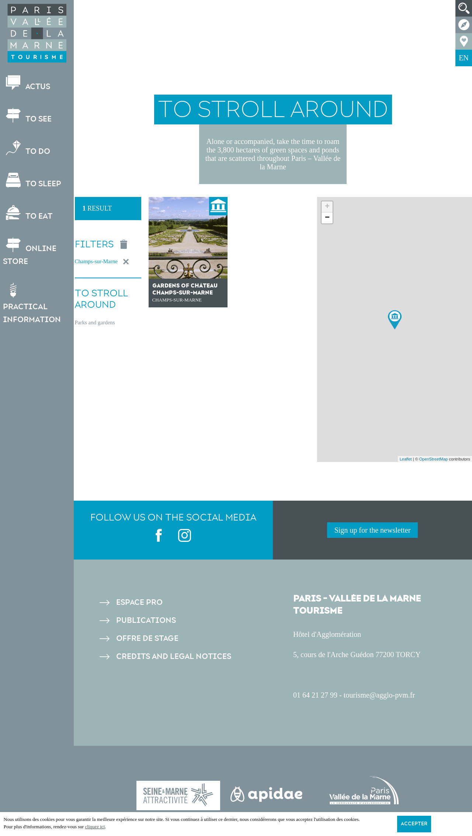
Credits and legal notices (173, 656)
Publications (146, 620)
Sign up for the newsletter (372, 530)
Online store (30, 251)
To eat (28, 213)
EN (464, 58)
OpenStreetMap (433, 459)
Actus (27, 83)
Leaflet (406, 459)
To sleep (33, 180)
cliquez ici (95, 826)
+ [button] (327, 206)
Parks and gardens (95, 322)
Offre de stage (147, 638)
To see (28, 116)
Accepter (414, 824)
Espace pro (139, 602)
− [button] (327, 217)
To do (27, 148)
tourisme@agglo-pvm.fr (379, 695)
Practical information (33, 303)
